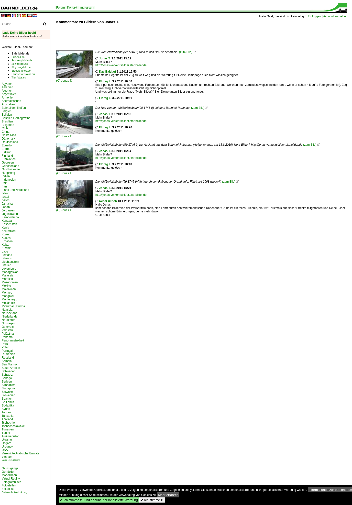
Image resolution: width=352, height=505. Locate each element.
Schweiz (7, 374)
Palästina (8, 333)
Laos (5, 251)
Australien (8, 104)
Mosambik (8, 303)
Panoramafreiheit (13, 340)
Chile (5, 128)
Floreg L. (105, 81)
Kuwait (6, 248)
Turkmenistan (10, 436)
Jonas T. (66, 80)
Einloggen (314, 16)
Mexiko (6, 285)
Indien (6, 176)
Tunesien (8, 429)
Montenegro (9, 299)
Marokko (7, 279)
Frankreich (9, 159)
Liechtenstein (10, 261)
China (5, 131)
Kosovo (6, 238)
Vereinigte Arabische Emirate (20, 453)
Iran (4, 186)
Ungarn (6, 443)
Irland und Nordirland (15, 190)
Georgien (8, 162)
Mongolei (8, 296)
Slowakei (7, 392)
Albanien (7, 87)
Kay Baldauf (107, 71)
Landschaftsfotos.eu (23, 74)
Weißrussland (11, 460)
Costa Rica (9, 135)
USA (5, 450)
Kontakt (72, 7)
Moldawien (9, 289)
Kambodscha (10, 217)
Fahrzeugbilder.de (21, 60)
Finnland (7, 155)
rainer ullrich (108, 201)
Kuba (5, 244)
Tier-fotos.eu (18, 77)
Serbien (7, 381)
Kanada (7, 220)
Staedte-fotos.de (21, 70)
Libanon (7, 258)
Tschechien (9, 422)
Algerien (7, 90)
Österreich (8, 327)
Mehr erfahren (168, 495)
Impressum (86, 7)
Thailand (7, 419)
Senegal (7, 378)
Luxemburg (9, 268)
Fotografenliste (11, 482)
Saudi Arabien (11, 368)
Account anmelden (335, 16)
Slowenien (8, 395)
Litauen (6, 265)
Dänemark (8, 138)
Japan (6, 207)
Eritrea (6, 149)
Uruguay (7, 446)
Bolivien (7, 114)
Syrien (6, 409)
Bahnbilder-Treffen (14, 108)
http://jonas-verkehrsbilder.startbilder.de (120, 65)
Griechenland (10, 166)
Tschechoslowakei (13, 426)
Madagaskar (10, 272)
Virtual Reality (11, 478)
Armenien (8, 97)
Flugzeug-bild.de (21, 67)
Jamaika (7, 203)
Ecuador (7, 145)
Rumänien (8, 354)
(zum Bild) (185, 52)
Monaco (7, 292)
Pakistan (7, 330)
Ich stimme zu (152, 500)
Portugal (7, 350)
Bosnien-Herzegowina (16, 118)
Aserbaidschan (11, 101)
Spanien (7, 398)
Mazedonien (10, 282)
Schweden (8, 371)
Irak (4, 183)
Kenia (5, 227)
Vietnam (7, 457)
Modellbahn (9, 475)
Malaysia (7, 275)
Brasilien (7, 121)
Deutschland (10, 142)
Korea (6, 234)
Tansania (7, 415)
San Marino (9, 364)
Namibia (7, 309)
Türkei (6, 433)
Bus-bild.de (17, 56)
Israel (5, 196)
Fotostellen (9, 485)
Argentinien (9, 94)
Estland (6, 152)
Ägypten (7, 84)
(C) (58, 80)
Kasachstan (9, 224)
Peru (5, 344)
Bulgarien (8, 125)
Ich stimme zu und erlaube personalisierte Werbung (98, 500)
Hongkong (8, 173)
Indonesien (9, 179)
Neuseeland (9, 313)
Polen (5, 347)
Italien (6, 200)
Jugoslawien (10, 214)
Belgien (6, 111)
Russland (8, 357)
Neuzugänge (10, 468)
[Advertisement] (145, 35)
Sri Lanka (8, 402)
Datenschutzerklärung (14, 492)
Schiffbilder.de (19, 63)
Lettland (7, 255)
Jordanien (8, 210)
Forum (60, 7)
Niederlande (10, 316)
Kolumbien (9, 231)
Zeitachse (8, 489)
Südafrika (8, 405)
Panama (7, 337)
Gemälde (8, 471)
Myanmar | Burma (13, 306)
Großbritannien (11, 169)
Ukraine (7, 439)
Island (6, 193)
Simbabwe (8, 385)
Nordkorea (8, 320)
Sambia (7, 361)
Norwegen (8, 323)
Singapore (8, 388)
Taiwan (6, 412)
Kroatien (7, 241)
